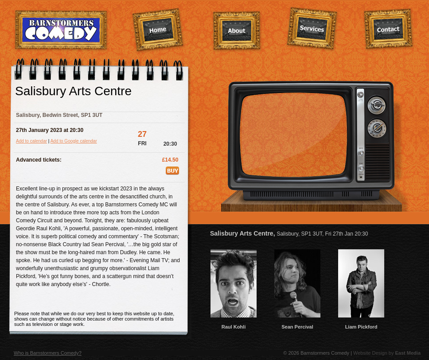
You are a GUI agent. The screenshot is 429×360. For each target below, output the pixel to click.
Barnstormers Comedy (61, 30)
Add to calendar (31, 141)
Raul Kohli (234, 324)
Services (312, 29)
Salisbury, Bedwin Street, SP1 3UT (59, 115)
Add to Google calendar (74, 141)
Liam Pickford (361, 324)
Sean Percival (297, 324)
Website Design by (387, 353)
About (237, 31)
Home (158, 30)
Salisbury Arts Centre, (289, 233)
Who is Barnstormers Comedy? (48, 353)
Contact (388, 29)
